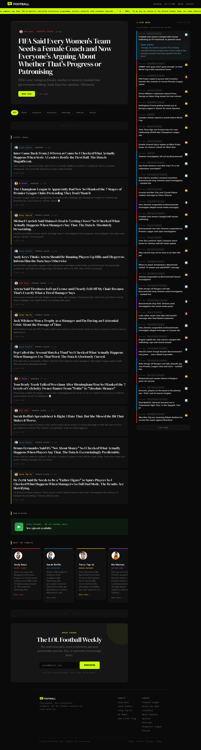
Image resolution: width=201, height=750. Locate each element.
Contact (190, 4)
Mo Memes (123, 714)
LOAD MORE (163, 428)
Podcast (146, 730)
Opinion (146, 718)
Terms (158, 741)
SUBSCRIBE (89, 665)
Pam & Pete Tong (127, 718)
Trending (157, 4)
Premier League (150, 702)
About (180, 4)
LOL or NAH (169, 4)
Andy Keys (123, 702)
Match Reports (150, 714)
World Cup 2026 (150, 706)
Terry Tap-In (125, 710)
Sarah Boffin (125, 706)
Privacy (150, 741)
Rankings (147, 722)
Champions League (151, 726)
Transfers (147, 710)
